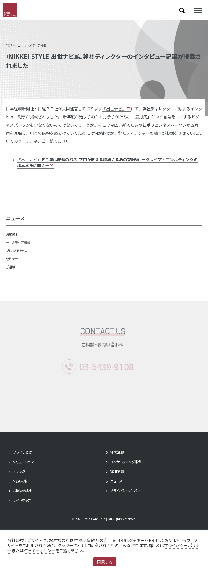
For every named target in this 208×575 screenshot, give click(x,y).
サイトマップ (22, 500)
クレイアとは (22, 452)
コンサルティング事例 (125, 461)
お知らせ (12, 234)
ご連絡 (10, 266)
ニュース (20, 45)
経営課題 (117, 452)
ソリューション (23, 461)
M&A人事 (20, 481)
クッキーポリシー (39, 550)
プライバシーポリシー (126, 490)
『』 (114, 108)
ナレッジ (19, 471)
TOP (9, 45)
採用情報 (117, 471)
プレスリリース (16, 250)
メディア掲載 (38, 45)
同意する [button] (104, 562)
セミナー (12, 258)
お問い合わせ (23, 490)
